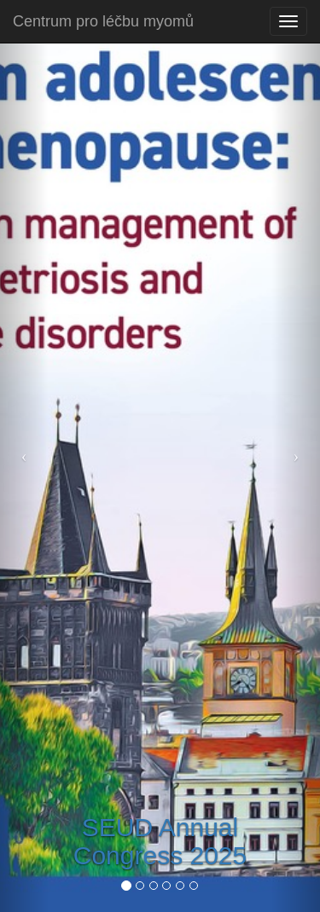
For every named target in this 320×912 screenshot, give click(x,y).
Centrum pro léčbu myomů (103, 21)
